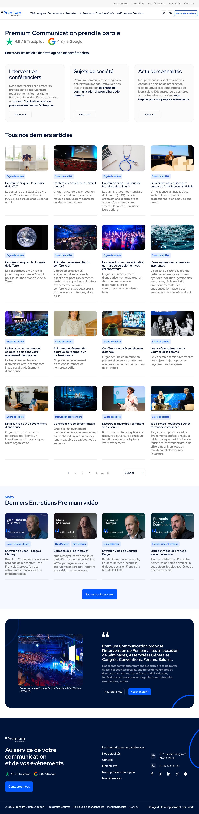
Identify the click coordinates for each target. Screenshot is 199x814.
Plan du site (109, 766)
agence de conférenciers (70, 53)
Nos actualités (111, 753)
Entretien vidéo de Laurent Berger (119, 552)
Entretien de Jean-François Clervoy (23, 552)
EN (170, 13)
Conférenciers (55, 13)
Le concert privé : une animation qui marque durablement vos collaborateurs (123, 265)
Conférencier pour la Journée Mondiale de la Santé (121, 184)
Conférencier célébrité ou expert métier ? (75, 184)
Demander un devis (186, 13)
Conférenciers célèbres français (74, 423)
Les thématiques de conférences (123, 747)
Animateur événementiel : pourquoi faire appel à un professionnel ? (70, 352)
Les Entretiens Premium (129, 13)
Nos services (120, 3)
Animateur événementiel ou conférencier (72, 263)
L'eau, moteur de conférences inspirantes (170, 263)
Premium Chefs (105, 13)
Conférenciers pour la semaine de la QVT (25, 184)
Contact (189, 3)
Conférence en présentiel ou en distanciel (122, 350)
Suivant (134, 473)
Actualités (174, 3)
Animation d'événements (79, 13)
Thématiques (38, 13)
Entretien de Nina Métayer (71, 551)
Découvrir (20, 114)
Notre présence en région (118, 772)
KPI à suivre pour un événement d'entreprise (26, 425)
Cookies (133, 807)
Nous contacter (140, 691)
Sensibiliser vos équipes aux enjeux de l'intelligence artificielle (172, 184)
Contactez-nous (19, 786)
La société (138, 3)
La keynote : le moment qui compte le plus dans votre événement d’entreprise (22, 352)
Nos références (156, 3)
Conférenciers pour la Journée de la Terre (25, 263)
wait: (191, 807)
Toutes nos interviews (100, 594)
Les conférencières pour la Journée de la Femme (168, 350)
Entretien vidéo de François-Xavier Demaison (169, 552)
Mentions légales (116, 807)
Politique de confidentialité (88, 807)
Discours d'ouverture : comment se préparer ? (123, 425)
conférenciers (24, 86)
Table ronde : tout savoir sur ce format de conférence (171, 425)
